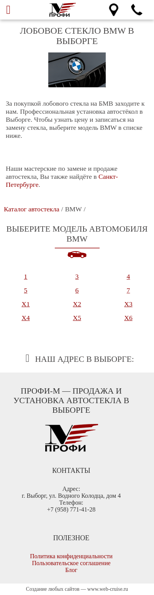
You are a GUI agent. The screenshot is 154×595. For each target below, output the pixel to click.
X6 (128, 318)
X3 (128, 304)
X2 (77, 304)
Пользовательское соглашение (71, 563)
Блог (71, 570)
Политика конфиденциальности (71, 556)
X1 (25, 304)
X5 (77, 318)
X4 (25, 318)
